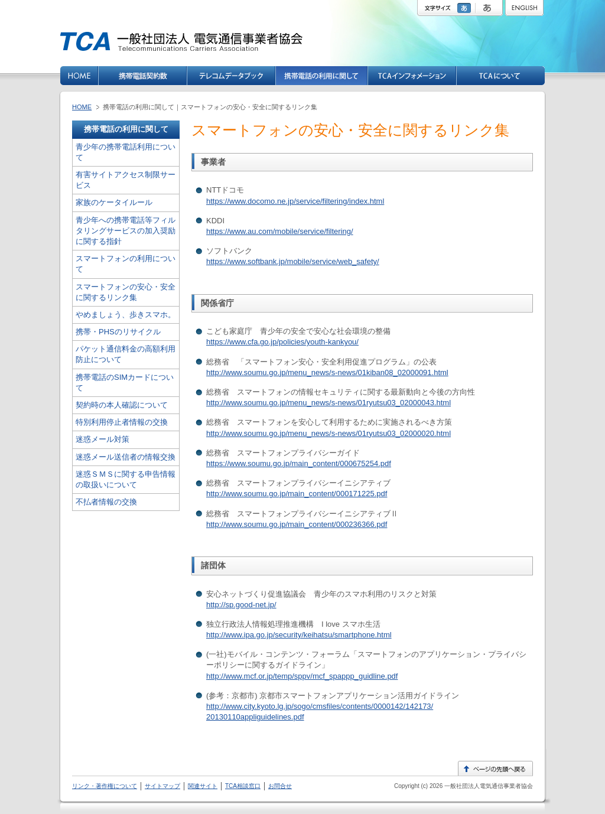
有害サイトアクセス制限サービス (125, 180)
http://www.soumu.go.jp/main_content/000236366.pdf (296, 524)
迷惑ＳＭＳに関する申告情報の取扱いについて (125, 479)
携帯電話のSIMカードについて (125, 382)
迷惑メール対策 (102, 439)
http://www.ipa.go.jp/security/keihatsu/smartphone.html (299, 634)
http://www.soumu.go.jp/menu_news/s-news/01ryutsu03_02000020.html (328, 433)
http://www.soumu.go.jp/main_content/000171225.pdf (296, 493)
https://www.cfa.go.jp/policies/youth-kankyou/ (282, 341)
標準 (466, 8)
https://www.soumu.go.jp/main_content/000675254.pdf (298, 463)
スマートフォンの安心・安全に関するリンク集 (125, 292)
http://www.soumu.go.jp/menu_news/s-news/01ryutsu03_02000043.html (328, 402)
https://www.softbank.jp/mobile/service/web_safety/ (292, 261)
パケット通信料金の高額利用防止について (125, 354)
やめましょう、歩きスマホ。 (125, 314)
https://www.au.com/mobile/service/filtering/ (279, 231)
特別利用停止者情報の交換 (122, 422)
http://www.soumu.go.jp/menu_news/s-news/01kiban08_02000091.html (327, 372)
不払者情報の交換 (106, 501)
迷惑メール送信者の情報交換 (125, 456)
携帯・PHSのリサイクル (118, 331)
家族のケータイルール (114, 202)
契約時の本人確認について (122, 405)
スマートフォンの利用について (125, 263)
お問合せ (280, 786)
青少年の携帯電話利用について (125, 152)
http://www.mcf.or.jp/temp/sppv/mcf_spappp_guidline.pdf (302, 676)
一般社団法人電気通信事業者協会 (488, 786)
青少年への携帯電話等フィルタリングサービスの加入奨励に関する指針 (125, 231)
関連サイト (202, 786)
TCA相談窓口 (243, 786)
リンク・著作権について (104, 786)
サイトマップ (162, 786)
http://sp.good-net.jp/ (241, 604)
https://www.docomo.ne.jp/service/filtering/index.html (295, 201)
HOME (82, 106)
